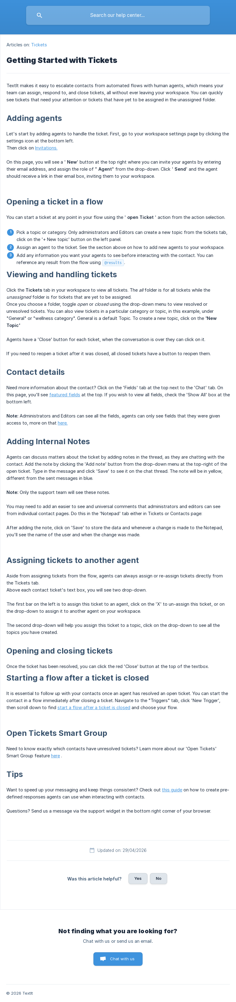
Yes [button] (138, 878)
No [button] (158, 878)
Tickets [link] (39, 44)
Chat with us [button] (122, 958)
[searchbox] (118, 15)
